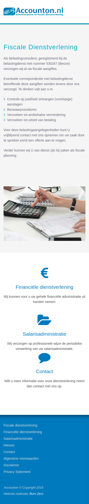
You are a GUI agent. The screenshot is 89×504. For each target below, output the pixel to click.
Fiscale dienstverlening (20, 425)
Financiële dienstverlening (23, 432)
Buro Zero (36, 493)
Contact (9, 452)
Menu (79, 12)
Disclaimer (11, 465)
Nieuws (9, 445)
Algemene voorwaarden (21, 458)
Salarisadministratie (18, 438)
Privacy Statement (17, 472)
